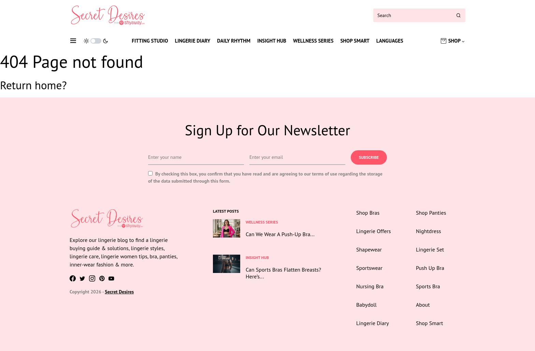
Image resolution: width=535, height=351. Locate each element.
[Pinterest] (101, 278)
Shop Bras (367, 212)
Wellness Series (313, 40)
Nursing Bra (370, 286)
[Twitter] (82, 278)
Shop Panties (431, 212)
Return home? (33, 85)
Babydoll (366, 304)
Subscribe (369, 157)
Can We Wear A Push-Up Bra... (280, 234)
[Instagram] (92, 278)
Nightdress (428, 231)
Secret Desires (119, 292)
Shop (454, 40)
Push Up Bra (430, 267)
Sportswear (369, 267)
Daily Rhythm (233, 40)
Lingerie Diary (193, 40)
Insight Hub (271, 40)
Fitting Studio (150, 40)
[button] (73, 41)
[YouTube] (111, 278)
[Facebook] (73, 278)
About (423, 304)
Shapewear (369, 249)
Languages (389, 40)
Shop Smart (354, 40)
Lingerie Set (430, 249)
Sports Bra (428, 286)
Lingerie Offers (373, 231)
